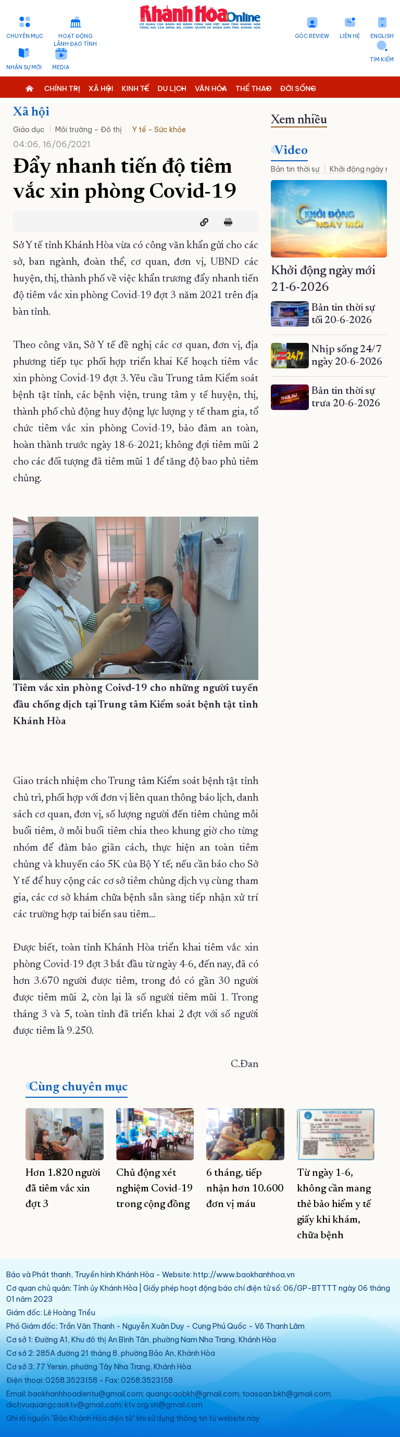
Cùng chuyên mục (78, 1087)
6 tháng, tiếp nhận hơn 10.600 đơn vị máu (244, 1189)
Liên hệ (350, 36)
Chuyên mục (24, 36)
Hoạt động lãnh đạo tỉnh (75, 40)
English (382, 36)
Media (60, 67)
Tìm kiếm (382, 59)
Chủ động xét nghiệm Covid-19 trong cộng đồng (154, 1189)
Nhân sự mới (24, 67)
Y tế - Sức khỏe (159, 129)
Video (291, 151)
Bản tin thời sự (295, 169)
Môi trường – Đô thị (88, 129)
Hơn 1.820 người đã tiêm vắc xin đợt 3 (63, 1189)
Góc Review (312, 36)
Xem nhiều (299, 120)
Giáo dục (29, 129)
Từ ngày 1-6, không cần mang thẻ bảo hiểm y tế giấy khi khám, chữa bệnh (334, 1204)
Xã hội (31, 112)
